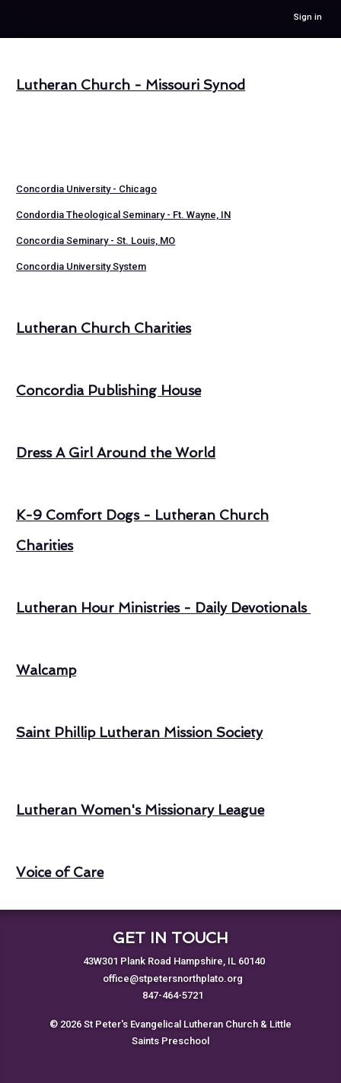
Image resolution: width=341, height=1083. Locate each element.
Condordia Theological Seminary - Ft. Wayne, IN (123, 214)
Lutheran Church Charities (103, 328)
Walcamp (46, 670)
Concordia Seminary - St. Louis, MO (95, 240)
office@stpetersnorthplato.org (173, 978)
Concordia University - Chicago (86, 189)
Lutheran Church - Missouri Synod (130, 85)
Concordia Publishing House (108, 390)
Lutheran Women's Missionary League (140, 810)
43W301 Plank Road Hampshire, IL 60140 (174, 961)
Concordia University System (81, 266)
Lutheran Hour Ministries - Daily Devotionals (163, 608)
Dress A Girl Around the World (115, 453)
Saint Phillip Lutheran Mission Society (139, 732)
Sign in (308, 17)
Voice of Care (60, 872)
